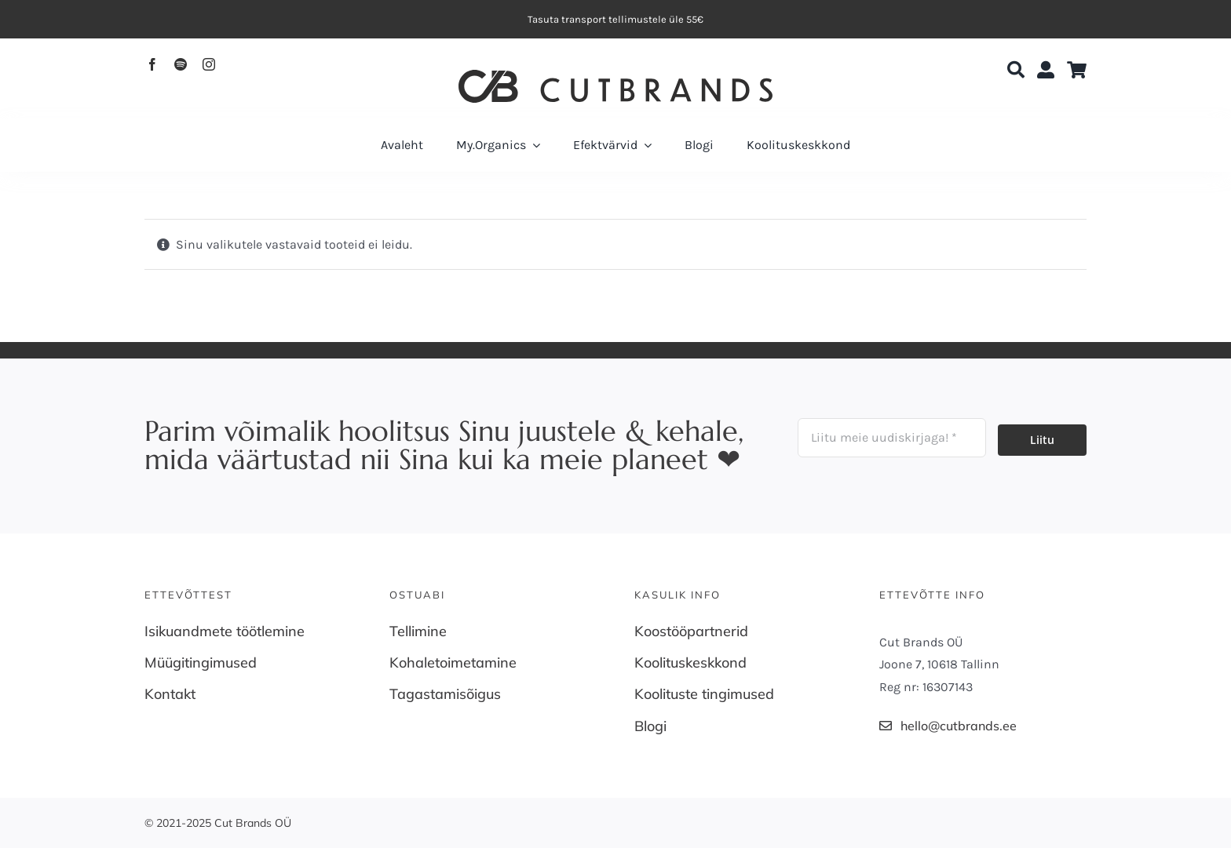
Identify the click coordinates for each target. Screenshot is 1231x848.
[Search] (1016, 70)
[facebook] (152, 64)
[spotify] (180, 64)
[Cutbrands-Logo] (615, 75)
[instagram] (209, 64)
